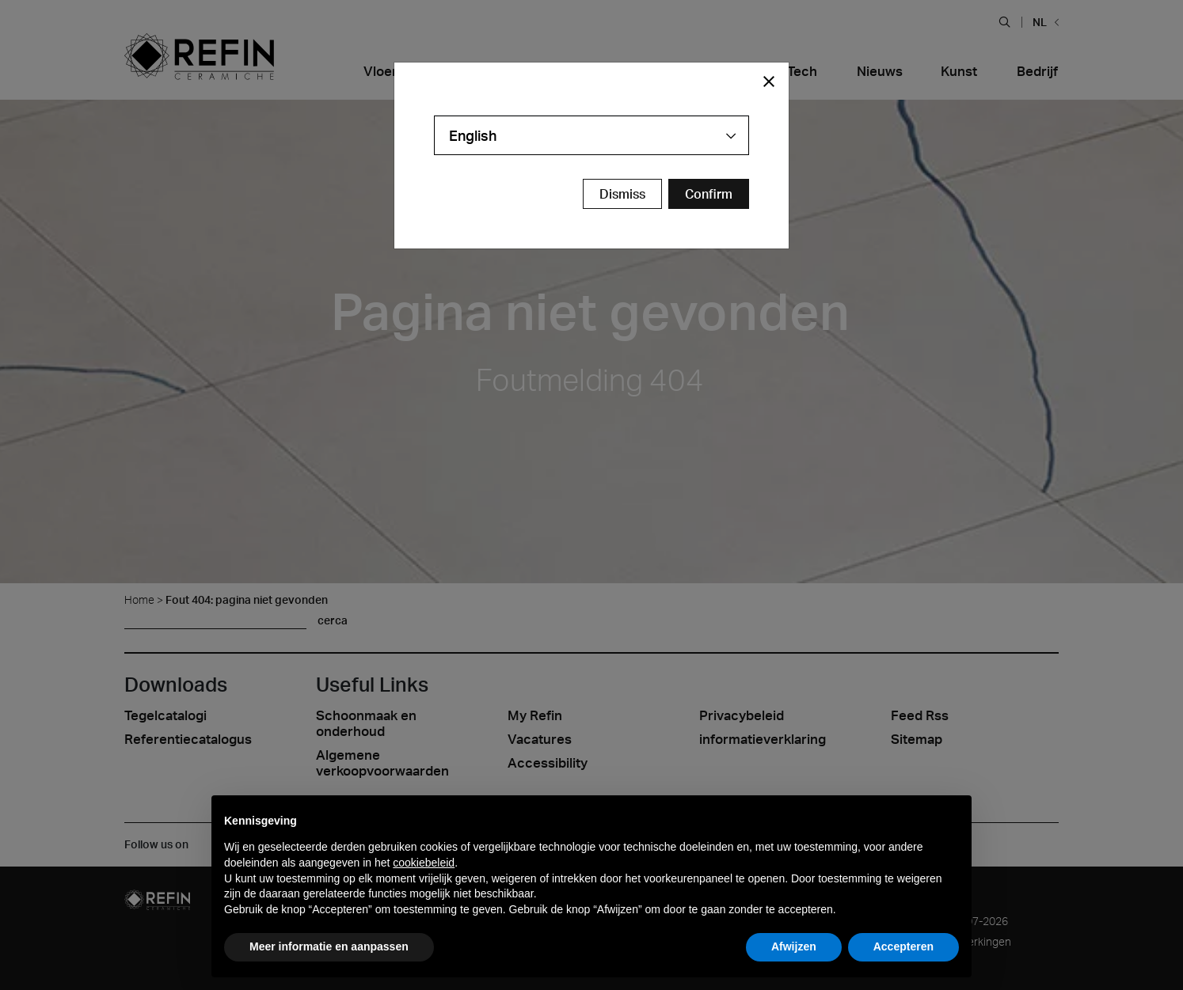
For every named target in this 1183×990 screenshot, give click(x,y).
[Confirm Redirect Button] (708, 194)
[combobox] (591, 135)
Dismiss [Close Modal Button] (622, 194)
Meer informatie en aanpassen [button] (329, 946)
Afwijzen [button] (793, 946)
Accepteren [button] (903, 946)
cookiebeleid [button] (424, 862)
